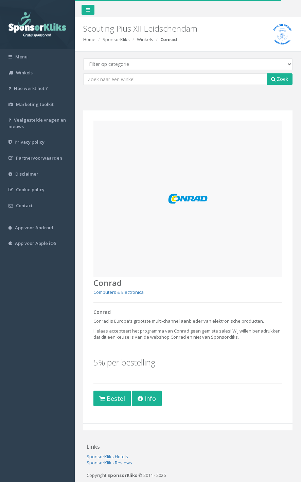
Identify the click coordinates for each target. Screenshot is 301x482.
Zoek (279, 79)
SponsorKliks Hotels (107, 456)
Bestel (112, 398)
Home (89, 39)
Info (147, 398)
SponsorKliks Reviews (109, 463)
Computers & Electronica (118, 292)
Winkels (145, 39)
